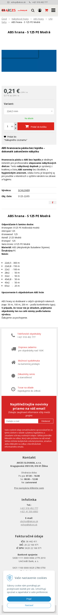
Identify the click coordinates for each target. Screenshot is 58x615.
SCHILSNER (24, 190)
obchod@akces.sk (29, 521)
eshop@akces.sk (18, 2)
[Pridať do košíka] (35, 126)
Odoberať (45, 421)
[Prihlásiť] (39, 10)
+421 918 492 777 (40, 2)
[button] (33, 10)
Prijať (29, 599)
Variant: (9, 103)
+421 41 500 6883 (29, 511)
